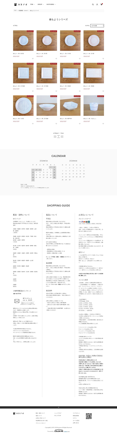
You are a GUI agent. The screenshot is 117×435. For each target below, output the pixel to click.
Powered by (58, 430)
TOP (15, 10)
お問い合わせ (76, 422)
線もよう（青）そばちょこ (90, 118)
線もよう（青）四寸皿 (18, 53)
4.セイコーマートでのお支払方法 (87, 333)
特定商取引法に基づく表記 (42, 420)
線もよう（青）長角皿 (65, 86)
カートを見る (76, 420)
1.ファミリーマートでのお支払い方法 (87, 327)
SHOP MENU (50, 4)
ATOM (59, 415)
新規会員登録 (76, 415)
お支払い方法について (41, 418)
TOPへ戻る (58, 407)
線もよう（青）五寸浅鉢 (42, 118)
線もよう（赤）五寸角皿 (42, 86)
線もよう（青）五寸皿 (65, 53)
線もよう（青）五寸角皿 (19, 86)
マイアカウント (76, 413)
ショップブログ (57, 413)
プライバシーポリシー (41, 423)
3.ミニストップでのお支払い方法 (87, 331)
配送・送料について (40, 413)
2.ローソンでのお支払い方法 (86, 329)
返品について (39, 415)
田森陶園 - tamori (23, 10)
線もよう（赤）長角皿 (89, 86)
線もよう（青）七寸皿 (18, 118)
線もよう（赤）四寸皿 (42, 53)
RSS (55, 415)
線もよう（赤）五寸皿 (89, 53)
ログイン (75, 418)
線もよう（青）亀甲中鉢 (66, 118)
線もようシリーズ (34, 10)
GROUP (40, 4)
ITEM (31, 4)
